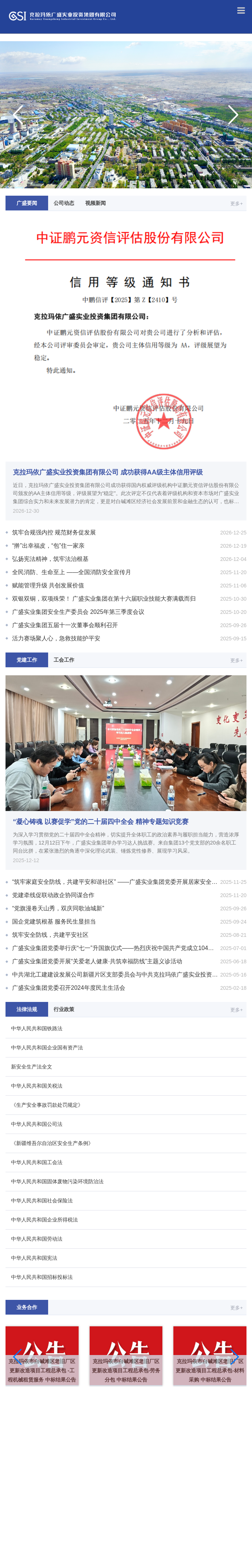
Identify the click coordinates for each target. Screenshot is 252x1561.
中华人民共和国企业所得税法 (44, 1220)
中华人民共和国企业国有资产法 (47, 1047)
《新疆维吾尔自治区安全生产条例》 (52, 1143)
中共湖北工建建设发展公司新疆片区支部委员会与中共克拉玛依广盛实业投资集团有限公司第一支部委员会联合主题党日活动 (129, 974)
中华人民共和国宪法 (34, 1258)
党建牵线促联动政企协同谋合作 (53, 895)
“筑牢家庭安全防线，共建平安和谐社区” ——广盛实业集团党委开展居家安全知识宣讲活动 (129, 882)
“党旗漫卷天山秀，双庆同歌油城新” (58, 908)
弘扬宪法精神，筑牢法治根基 (50, 559)
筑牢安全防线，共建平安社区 (50, 935)
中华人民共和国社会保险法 (42, 1200)
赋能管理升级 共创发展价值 (48, 585)
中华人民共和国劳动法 (36, 1239)
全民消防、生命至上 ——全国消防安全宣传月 (71, 572)
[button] (18, 1357)
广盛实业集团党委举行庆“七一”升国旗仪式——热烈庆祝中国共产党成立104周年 (116, 948)
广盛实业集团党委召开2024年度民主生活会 (68, 988)
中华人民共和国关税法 (36, 1086)
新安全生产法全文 (31, 1067)
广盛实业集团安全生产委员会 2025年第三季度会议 (78, 612)
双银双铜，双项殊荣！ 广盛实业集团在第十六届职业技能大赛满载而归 (104, 598)
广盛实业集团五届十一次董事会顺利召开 (65, 625)
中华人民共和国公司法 (36, 1124)
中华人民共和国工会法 (36, 1162)
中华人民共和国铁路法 (36, 1028)
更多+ (236, 203)
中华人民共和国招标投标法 (42, 1277)
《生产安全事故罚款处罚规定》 (47, 1105)
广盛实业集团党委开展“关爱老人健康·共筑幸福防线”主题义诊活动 (97, 961)
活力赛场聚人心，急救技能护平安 (56, 638)
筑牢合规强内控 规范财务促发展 (54, 532)
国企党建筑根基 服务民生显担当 (54, 921)
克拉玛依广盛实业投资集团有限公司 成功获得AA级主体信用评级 (108, 472)
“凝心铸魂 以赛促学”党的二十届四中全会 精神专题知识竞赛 (100, 821)
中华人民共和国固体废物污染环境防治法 (57, 1181)
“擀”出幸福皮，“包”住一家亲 (48, 546)
